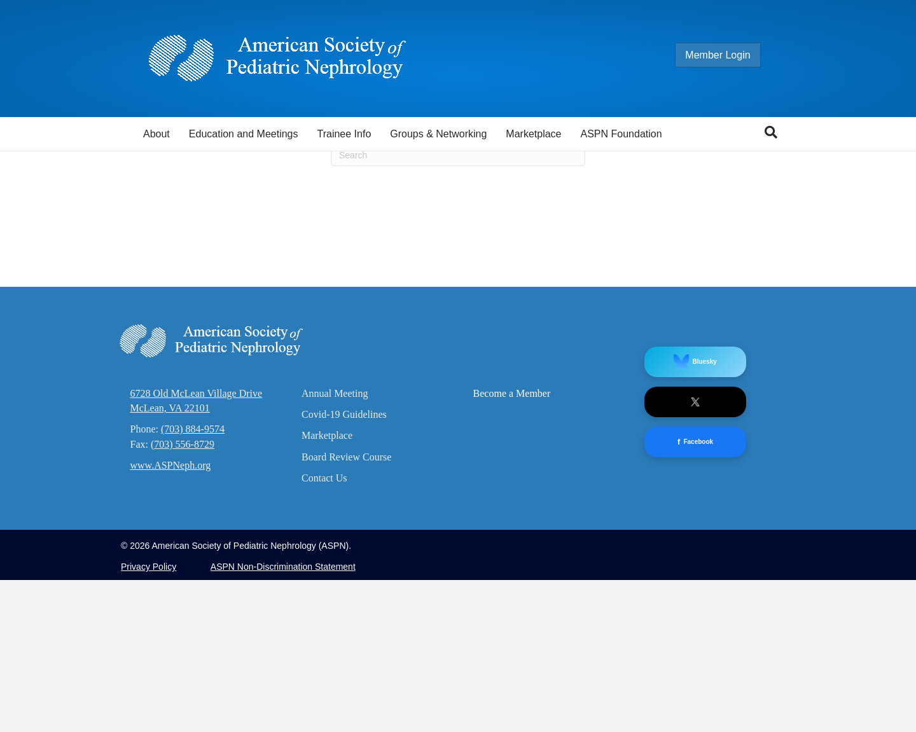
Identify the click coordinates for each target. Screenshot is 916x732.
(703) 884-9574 (193, 581)
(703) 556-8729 (182, 595)
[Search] (771, 132)
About (156, 133)
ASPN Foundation (621, 133)
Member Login (730, 55)
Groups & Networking (438, 133)
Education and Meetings (243, 133)
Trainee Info (344, 133)
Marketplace (533, 133)
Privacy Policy (148, 719)
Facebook (695, 594)
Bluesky (695, 513)
